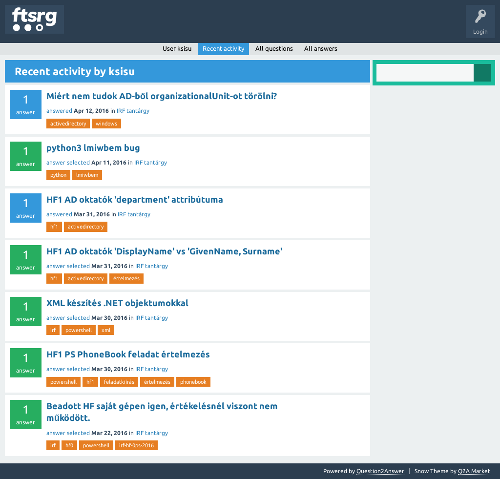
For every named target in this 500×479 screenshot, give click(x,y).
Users (193, 26)
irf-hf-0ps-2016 (136, 445)
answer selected (68, 162)
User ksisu (177, 48)
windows (106, 123)
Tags (163, 26)
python (58, 175)
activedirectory (68, 123)
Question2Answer (380, 471)
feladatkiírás (119, 382)
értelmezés (126, 278)
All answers (320, 48)
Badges (223, 26)
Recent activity (223, 48)
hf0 (69, 445)
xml (106, 330)
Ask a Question (289, 26)
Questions (85, 26)
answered (59, 110)
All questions (274, 48)
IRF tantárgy (133, 110)
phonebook (193, 382)
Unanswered (125, 26)
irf (53, 330)
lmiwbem (87, 175)
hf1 (54, 226)
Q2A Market (474, 471)
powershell (78, 330)
